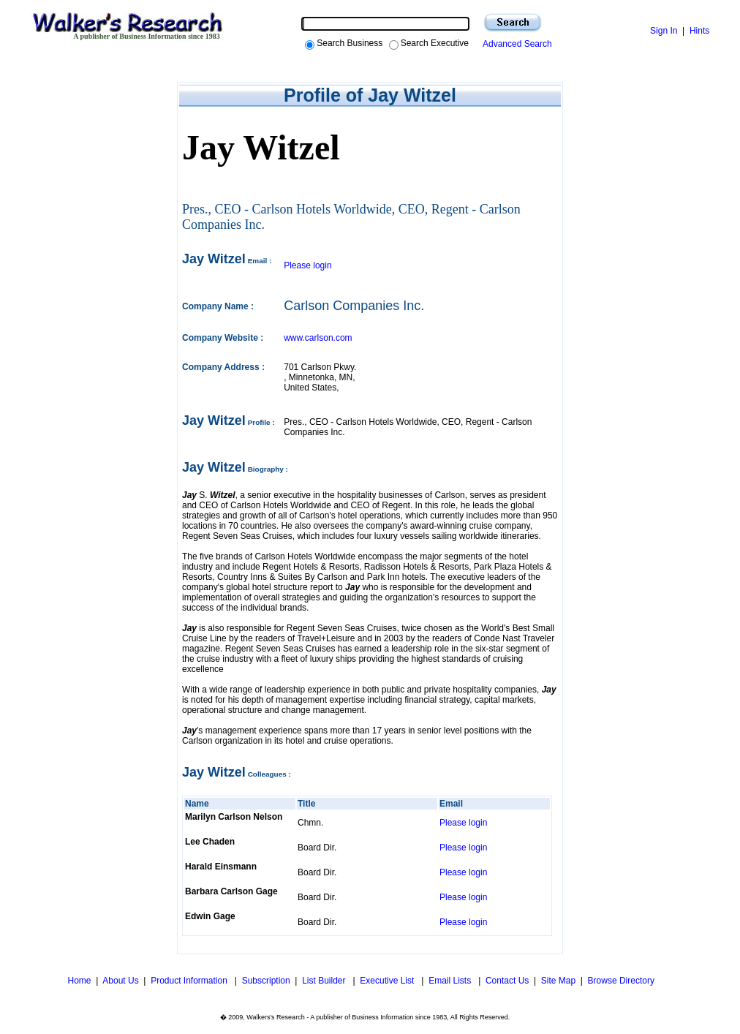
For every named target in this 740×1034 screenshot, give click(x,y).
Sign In (663, 31)
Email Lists (450, 980)
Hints (699, 31)
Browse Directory (621, 980)
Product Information (190, 980)
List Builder (325, 980)
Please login (307, 265)
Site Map (558, 980)
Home (78, 980)
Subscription (266, 980)
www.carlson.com (318, 338)
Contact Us (507, 980)
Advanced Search (515, 44)
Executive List (388, 980)
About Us (120, 980)
